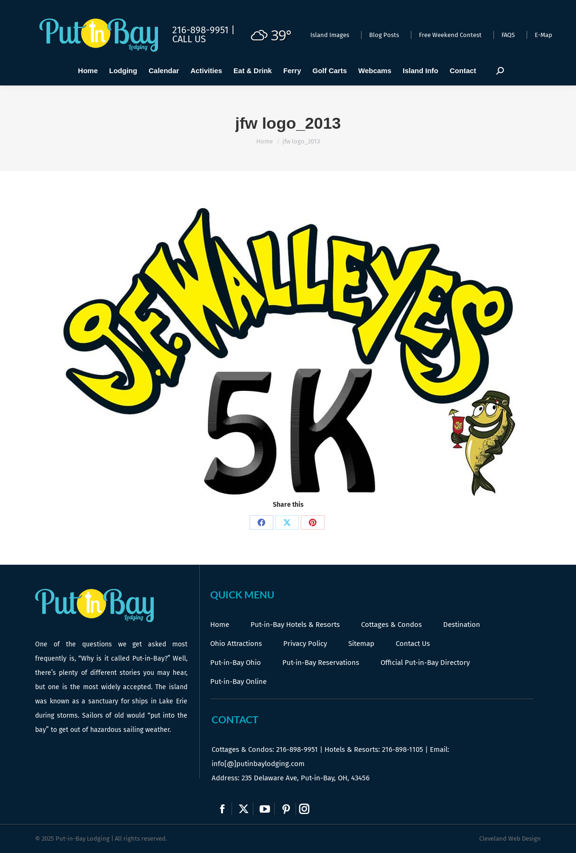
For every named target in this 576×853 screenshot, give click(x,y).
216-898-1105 (402, 749)
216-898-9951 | (203, 30)
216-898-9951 (297, 749)
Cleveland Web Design (510, 838)
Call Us (189, 39)
